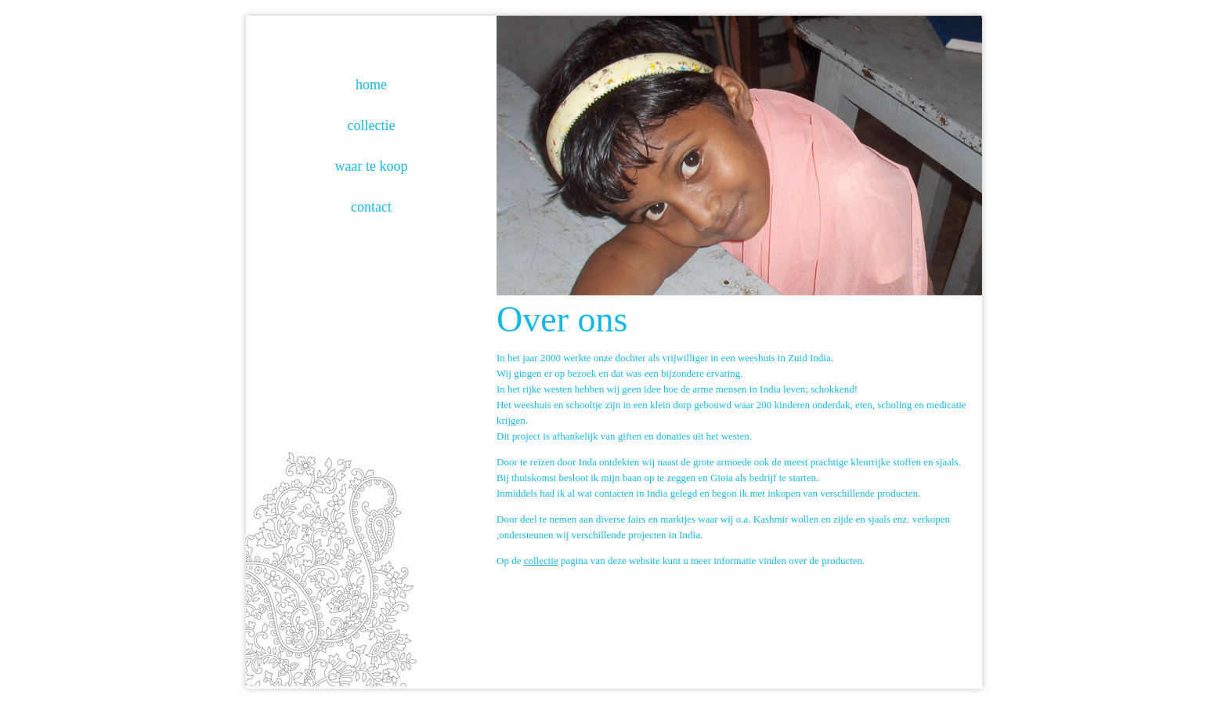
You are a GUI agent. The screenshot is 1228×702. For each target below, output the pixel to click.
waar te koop (371, 166)
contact (371, 207)
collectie (371, 125)
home (371, 84)
